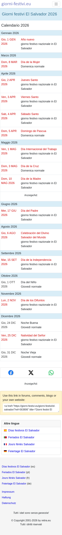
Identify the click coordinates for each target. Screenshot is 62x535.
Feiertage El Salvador (21, 451)
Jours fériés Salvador (21, 444)
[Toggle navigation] (56, 4)
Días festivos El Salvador (24, 430)
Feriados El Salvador (21, 437)
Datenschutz (9, 503)
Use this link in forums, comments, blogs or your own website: (29, 397)
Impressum (8, 491)
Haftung (6, 497)
